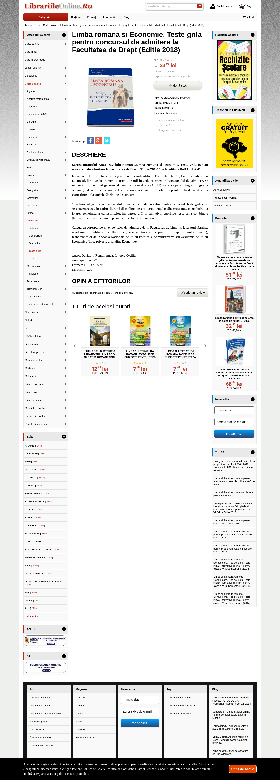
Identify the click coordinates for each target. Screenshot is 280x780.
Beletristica (31, 75)
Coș (244, 6)
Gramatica (32, 197)
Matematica (33, 266)
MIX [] (31, 592)
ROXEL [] (33, 517)
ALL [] (31, 608)
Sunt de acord (242, 769)
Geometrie (33, 182)
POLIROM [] (35, 477)
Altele (32, 258)
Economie (32, 137)
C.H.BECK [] (35, 525)
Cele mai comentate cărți (181, 705)
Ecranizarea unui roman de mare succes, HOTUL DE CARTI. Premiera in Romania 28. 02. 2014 (231, 700)
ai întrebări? (164, 125)
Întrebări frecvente (40, 737)
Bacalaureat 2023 (37, 114)
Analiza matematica (38, 99)
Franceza (32, 175)
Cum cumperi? (38, 721)
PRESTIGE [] (35, 453)
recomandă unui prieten (170, 120)
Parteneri (81, 729)
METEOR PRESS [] (39, 557)
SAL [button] (29, 656)
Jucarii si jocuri (33, 67)
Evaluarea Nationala (38, 159)
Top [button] (169, 689)
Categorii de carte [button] (38, 34)
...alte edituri (32, 616)
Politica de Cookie (40, 705)
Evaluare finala (35, 152)
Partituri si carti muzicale (40, 304)
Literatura (32, 220)
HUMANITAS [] (36, 533)
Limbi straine (32, 344)
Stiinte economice (35, 384)
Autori (79, 721)
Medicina (30, 368)
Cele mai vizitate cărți (179, 713)
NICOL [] (32, 600)
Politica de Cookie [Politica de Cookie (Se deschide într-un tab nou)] (94, 769)
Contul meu (219, 6)
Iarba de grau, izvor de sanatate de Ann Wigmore (230, 752)
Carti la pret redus (35, 59)
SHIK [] (32, 565)
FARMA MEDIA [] (37, 493)
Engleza (31, 144)
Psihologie (32, 273)
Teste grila (171, 113)
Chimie (31, 129)
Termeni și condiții (40, 697)
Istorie (30, 212)
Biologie (31, 121)
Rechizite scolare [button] (226, 34)
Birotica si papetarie (36, 416)
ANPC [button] (31, 629)
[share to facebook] (90, 140)
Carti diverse (34, 296)
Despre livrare (38, 729)
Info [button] (32, 689)
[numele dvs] (234, 410)
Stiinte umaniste (34, 400)
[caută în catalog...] (170, 6)
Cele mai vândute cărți (179, 697)
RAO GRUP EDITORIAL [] (42, 549)
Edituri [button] (31, 436)
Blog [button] (215, 689)
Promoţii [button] (221, 218)
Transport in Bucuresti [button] (230, 110)
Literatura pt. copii (35, 352)
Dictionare (34, 228)
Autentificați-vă (222, 189)
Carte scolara (33, 83)
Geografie (32, 190)
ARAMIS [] (34, 445)
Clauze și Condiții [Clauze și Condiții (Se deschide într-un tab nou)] (157, 769)
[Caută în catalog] (199, 6)
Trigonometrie (34, 288)
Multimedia (31, 376)
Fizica (30, 167)
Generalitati (35, 235)
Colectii (29, 320)
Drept (28, 328)
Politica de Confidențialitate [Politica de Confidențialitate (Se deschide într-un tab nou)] (124, 769)
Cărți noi (80, 697)
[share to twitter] (107, 140)
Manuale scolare (34, 360)
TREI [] (32, 461)
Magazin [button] (81, 689)
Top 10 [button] (219, 452)
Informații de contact (41, 745)
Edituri (79, 713)
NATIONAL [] (35, 469)
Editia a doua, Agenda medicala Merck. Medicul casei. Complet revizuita (230, 739)
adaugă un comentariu (169, 130)
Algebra (31, 91)
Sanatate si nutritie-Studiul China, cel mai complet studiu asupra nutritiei (231, 714)
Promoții (80, 705)
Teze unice (33, 281)
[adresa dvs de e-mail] (234, 422)
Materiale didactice (35, 408)
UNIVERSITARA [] (38, 573)
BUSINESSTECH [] (38, 501)
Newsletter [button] (222, 399)
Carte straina (32, 43)
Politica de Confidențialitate (45, 713)
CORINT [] (34, 485)
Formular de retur (85, 737)
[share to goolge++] (98, 140)
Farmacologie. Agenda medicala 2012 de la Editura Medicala (230, 727)
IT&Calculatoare (34, 336)
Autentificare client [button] (227, 180)
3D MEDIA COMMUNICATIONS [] (43, 583)
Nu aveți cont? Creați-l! (226, 197)
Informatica (33, 205)
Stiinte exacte (32, 392)
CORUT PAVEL (33, 541)
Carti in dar (31, 51)
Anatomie (32, 106)
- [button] (64, 35)
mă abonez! (234, 433)
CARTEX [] (34, 509)
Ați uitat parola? (222, 205)
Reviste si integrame (36, 424)
